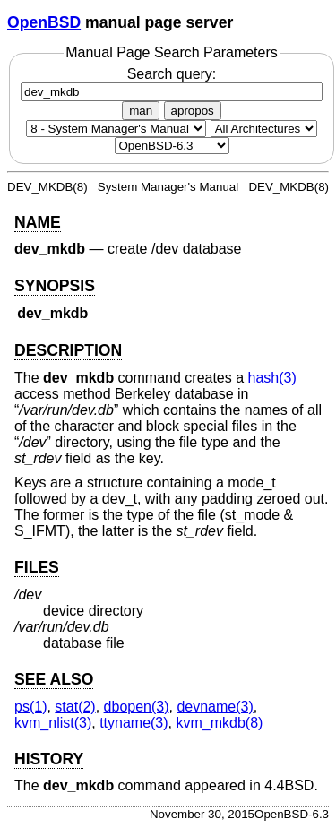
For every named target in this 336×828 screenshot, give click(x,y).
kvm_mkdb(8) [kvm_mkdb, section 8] (219, 722)
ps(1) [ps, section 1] (30, 706)
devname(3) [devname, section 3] (215, 706)
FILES (36, 567)
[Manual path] (172, 145)
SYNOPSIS (54, 286)
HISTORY (48, 759)
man (140, 110)
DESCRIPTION (68, 350)
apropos (192, 110)
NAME (37, 222)
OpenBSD (44, 22)
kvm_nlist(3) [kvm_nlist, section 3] (52, 722)
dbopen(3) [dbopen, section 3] (136, 706)
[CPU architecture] (264, 128)
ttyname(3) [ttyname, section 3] (133, 722)
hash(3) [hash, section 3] (272, 377)
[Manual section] (116, 128)
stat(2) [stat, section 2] (75, 706)
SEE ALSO (53, 679)
